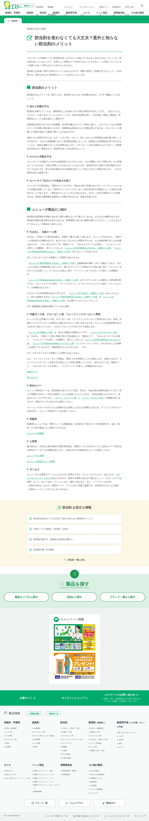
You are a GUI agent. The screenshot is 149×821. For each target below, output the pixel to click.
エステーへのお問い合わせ (121, 697)
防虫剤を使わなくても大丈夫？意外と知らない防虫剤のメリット (61, 518)
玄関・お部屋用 (10, 728)
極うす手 (127, 732)
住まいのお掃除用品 (96, 774)
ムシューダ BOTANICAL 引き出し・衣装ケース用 (88, 248)
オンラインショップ (89, 6)
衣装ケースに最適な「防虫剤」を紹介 (48, 529)
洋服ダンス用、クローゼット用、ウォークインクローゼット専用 (65, 314)
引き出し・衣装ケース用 (69, 728)
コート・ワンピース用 (92, 398)
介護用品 (93, 785)
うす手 (120, 736)
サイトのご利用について (57, 816)
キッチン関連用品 (96, 789)
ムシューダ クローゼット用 (103, 332)
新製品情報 (33, 714)
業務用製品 (42, 6)
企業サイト (105, 6)
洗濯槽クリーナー (96, 778)
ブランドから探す (122, 597)
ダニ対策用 (65, 754)
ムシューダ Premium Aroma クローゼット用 (53, 343)
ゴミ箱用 (8, 736)
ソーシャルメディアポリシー (116, 816)
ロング (120, 747)
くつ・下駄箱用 (95, 743)
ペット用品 (101, 13)
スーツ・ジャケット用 (66, 398)
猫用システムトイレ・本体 (42, 771)
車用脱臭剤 (65, 774)
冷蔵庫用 (36, 728)
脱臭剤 (30, 13)
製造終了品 (52, 714)
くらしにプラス (69, 6)
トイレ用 (8, 732)
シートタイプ (45, 478)
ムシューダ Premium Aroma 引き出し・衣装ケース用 (53, 280)
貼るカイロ (8, 771)
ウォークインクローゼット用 (71, 739)
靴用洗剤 (93, 782)
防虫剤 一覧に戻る (74, 560)
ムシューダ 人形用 (35, 456)
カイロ (86, 13)
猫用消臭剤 (37, 791)
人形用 (63, 750)
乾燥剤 (97, 750)
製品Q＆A (118, 6)
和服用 (63, 747)
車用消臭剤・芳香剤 (68, 771)
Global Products (55, 6)
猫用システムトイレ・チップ (43, 774)
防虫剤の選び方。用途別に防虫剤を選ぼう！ (52, 539)
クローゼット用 (10, 739)
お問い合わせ (130, 6)
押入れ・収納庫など (96, 728)
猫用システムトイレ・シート (43, 778)
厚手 (119, 743)
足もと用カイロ (17, 778)
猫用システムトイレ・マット (43, 782)
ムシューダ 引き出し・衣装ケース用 (86, 293)
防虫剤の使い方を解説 (41, 550)
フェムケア (93, 793)
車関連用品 (119, 13)
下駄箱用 (36, 739)
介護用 (7, 747)
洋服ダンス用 (66, 732)
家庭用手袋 (71, 13)
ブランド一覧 (39, 803)
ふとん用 (93, 747)
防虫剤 (43, 13)
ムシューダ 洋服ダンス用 (40, 332)
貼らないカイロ (10, 774)
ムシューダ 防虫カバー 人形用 (41, 461)
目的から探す (74, 597)
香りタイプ (32, 378)
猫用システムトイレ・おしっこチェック (46, 786)
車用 (6, 743)
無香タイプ (32, 372)
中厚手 (120, 740)
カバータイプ (66, 743)
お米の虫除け (66, 758)
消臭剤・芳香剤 (12, 13)
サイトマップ (139, 816)
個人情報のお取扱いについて (86, 816)
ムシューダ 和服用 (35, 433)
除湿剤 (56, 13)
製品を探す (74, 584)
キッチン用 (43, 736)
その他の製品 (137, 13)
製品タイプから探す (26, 597)
